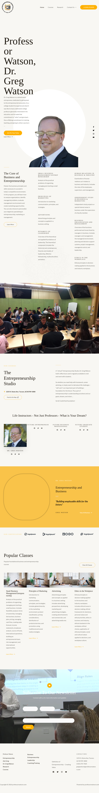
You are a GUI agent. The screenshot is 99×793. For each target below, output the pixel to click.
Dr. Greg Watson (8, 764)
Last (41, 712)
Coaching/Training (33, 763)
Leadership (31, 760)
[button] (76, 7)
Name (25, 705)
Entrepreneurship (9, 758)
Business (30, 755)
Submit (28, 727)
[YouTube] (66, 772)
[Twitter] (57, 772)
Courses (52, 7)
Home (45, 7)
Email (25, 717)
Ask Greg (6, 761)
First (24, 712)
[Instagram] (61, 772)
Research (61, 7)
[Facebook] (53, 772)
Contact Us (72, 7)
